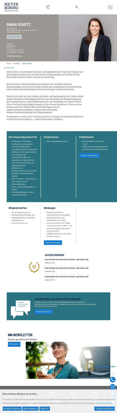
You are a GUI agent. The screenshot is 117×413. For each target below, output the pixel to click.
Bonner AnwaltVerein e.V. (21, 214)
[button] (48, 7)
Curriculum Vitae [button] (14, 37)
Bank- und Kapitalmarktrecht (57, 143)
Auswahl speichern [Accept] (12, 408)
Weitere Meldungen (53, 245)
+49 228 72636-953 (17, 50)
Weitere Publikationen (89, 158)
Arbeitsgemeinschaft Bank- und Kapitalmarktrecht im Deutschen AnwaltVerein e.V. (23, 219)
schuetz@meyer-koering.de (15, 52)
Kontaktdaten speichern (14, 56)
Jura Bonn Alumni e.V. (20, 225)
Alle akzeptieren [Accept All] (30, 408)
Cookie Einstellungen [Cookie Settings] (105, 408)
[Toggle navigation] (110, 7)
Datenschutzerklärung (103, 403)
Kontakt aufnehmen (43, 314)
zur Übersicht (9, 68)
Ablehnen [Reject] (45, 408)
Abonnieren (14, 346)
